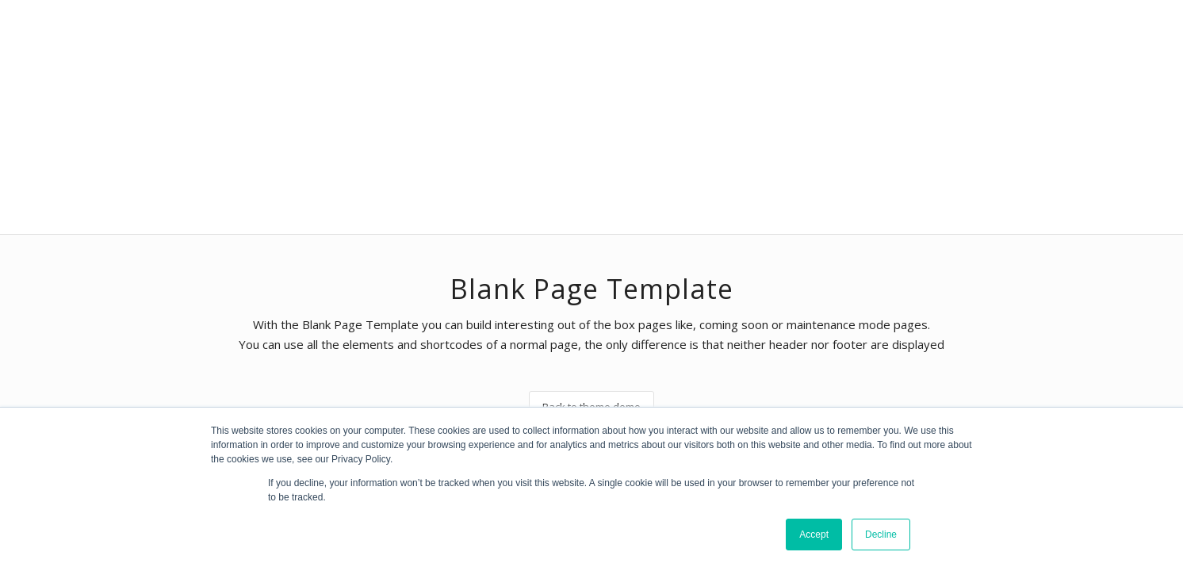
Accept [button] (814, 534)
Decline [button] (881, 534)
